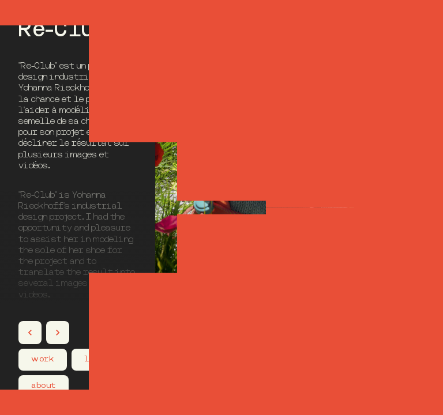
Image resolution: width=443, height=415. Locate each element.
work (42, 359)
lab (91, 359)
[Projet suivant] (57, 332)
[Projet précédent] (30, 332)
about (43, 386)
